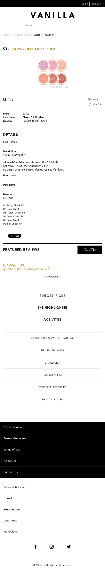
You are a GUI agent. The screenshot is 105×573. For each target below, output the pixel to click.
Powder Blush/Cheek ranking (52, 338)
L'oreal (8, 498)
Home (6, 35)
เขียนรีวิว (97, 104)
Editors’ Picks (52, 296)
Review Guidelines (15, 438)
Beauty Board (52, 399)
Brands (16, 35)
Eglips (27, 35)
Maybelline (10, 531)
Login (85, 4)
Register (96, 4)
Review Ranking (52, 350)
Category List (52, 375)
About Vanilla (13, 427)
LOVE (96, 99)
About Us (10, 461)
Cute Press (10, 520)
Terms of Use (12, 449)
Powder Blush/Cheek (35, 121)
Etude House (12, 509)
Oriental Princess (15, 487)
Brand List (52, 363)
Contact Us (11, 472)
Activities (52, 319)
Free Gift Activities (52, 387)
